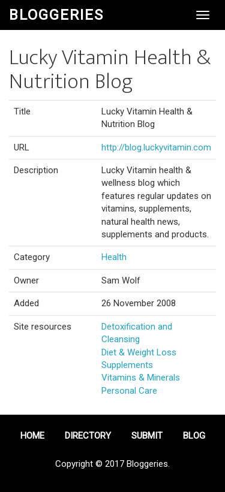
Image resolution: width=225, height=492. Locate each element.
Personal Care (129, 390)
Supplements (127, 365)
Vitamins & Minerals (140, 377)
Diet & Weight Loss (138, 352)
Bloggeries (56, 15)
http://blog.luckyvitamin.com (156, 147)
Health (114, 257)
